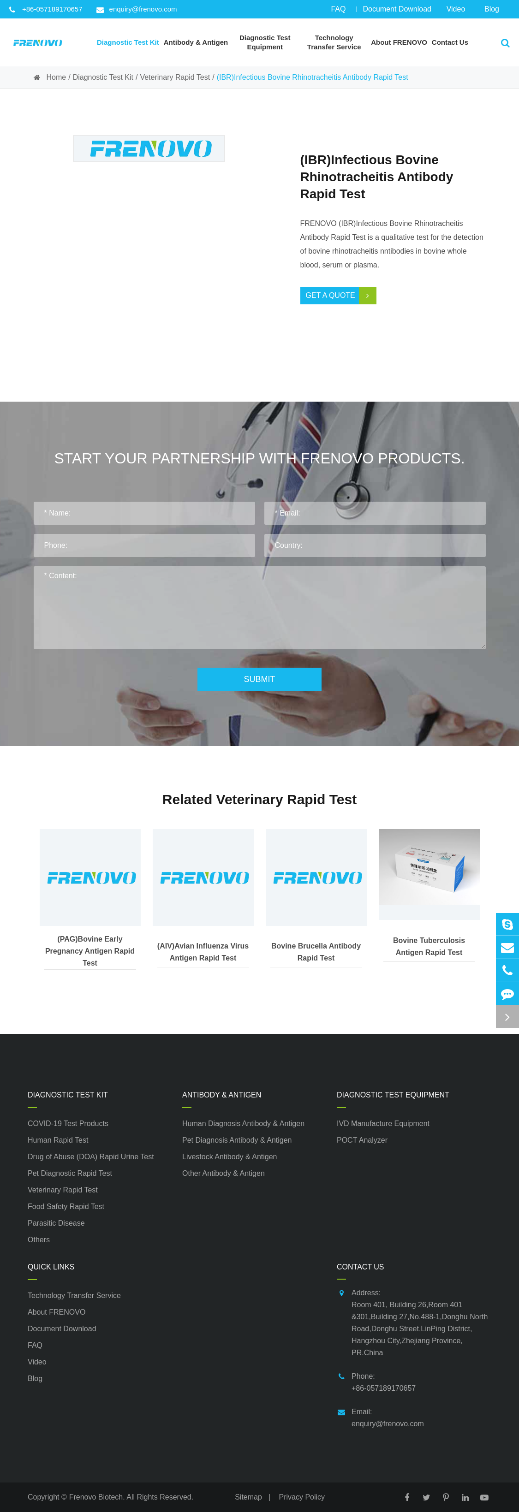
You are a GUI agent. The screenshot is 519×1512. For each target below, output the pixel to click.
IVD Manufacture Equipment (383, 1123)
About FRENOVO (56, 1312)
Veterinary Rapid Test (175, 77)
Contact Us (360, 1267)
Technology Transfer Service (74, 1295)
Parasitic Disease (56, 1223)
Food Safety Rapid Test (66, 1206)
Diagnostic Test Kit (103, 77)
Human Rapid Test (58, 1140)
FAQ (338, 11)
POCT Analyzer (362, 1140)
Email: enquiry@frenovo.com (380, 1417)
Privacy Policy (302, 1497)
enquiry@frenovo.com (136, 9)
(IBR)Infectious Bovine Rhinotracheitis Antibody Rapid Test (312, 77)
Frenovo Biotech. (97, 1497)
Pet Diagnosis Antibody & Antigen (237, 1140)
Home (56, 77)
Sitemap (248, 1497)
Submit (259, 679)
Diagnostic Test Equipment (393, 1095)
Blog (492, 11)
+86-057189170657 (46, 9)
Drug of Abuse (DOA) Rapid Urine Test (91, 1157)
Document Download (397, 11)
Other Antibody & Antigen (223, 1173)
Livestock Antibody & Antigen (229, 1157)
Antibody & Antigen (221, 1095)
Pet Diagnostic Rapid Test (70, 1173)
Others (39, 1240)
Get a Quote (341, 295)
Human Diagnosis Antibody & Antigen (243, 1123)
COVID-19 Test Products (68, 1123)
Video (456, 11)
